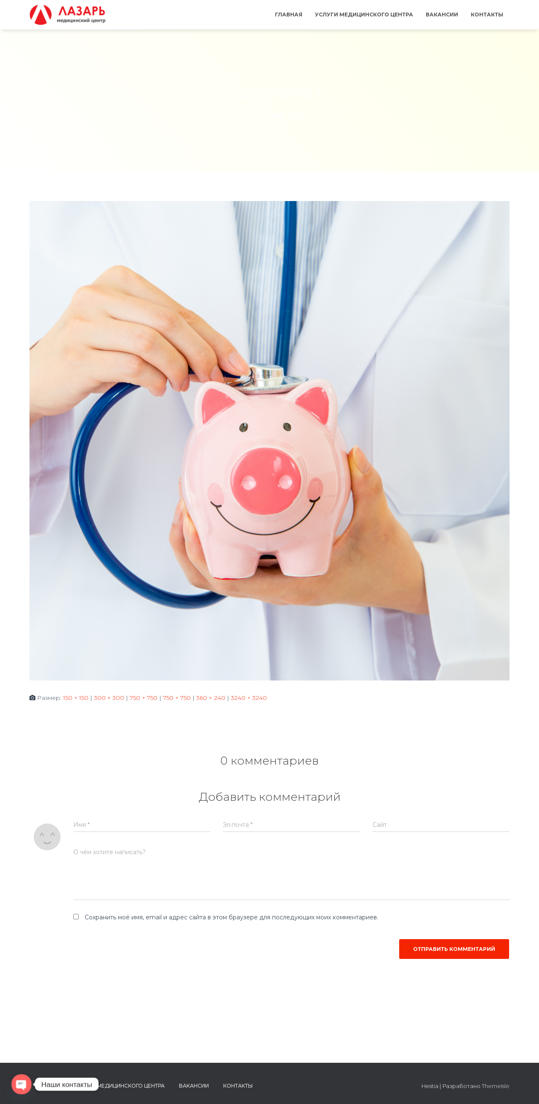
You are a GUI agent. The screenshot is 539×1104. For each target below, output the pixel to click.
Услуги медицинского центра (364, 14)
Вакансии (442, 14)
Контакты (487, 14)
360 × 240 (210, 698)
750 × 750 (143, 698)
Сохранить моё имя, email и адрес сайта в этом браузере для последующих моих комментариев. (231, 917)
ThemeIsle (496, 1086)
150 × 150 (75, 698)
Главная (288, 14)
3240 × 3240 (249, 698)
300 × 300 (109, 698)
